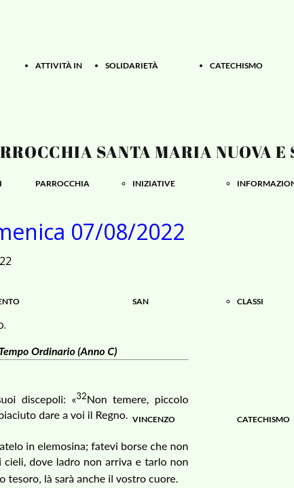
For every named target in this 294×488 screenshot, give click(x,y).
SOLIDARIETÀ (131, 65)
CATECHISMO (236, 65)
